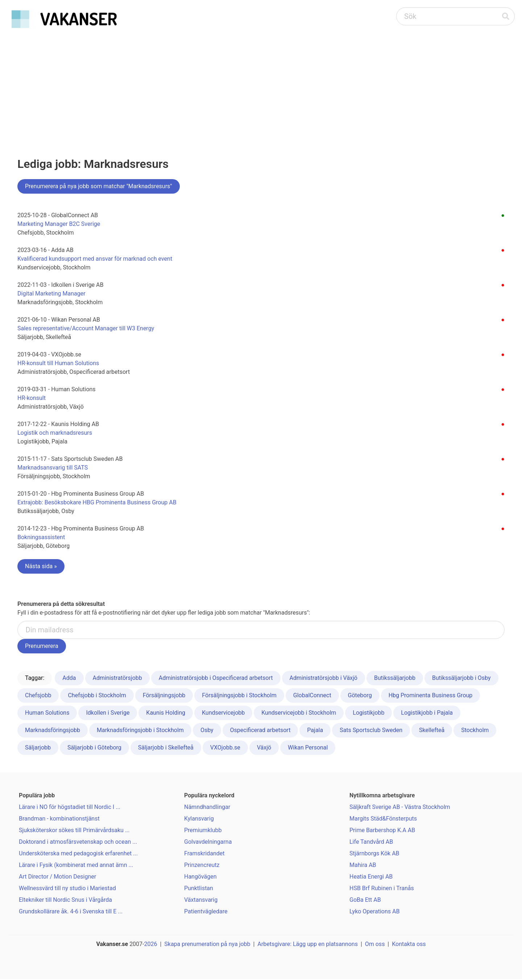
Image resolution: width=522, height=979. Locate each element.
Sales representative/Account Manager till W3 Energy (85, 328)
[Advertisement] (261, 85)
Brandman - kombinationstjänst (59, 818)
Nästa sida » (41, 566)
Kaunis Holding (165, 712)
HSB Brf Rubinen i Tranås (381, 888)
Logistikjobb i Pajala (427, 712)
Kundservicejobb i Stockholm (298, 712)
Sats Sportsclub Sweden (371, 730)
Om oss (375, 944)
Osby (207, 730)
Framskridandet (204, 853)
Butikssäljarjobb (394, 677)
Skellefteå (431, 730)
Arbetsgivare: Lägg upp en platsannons (307, 944)
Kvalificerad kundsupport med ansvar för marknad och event (94, 258)
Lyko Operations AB (374, 911)
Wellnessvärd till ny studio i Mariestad (67, 888)
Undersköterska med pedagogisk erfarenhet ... (78, 853)
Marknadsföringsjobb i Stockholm (140, 730)
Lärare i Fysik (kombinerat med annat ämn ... (76, 865)
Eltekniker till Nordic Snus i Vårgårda (65, 899)
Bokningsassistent (41, 537)
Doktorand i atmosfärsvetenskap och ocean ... (78, 841)
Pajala (315, 730)
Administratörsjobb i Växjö (323, 677)
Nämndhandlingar (207, 807)
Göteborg (360, 695)
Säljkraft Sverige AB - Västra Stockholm (399, 807)
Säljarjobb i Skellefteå (166, 747)
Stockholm (475, 730)
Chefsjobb (38, 695)
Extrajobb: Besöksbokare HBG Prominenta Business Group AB (97, 502)
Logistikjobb (368, 712)
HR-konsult (31, 398)
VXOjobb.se (225, 747)
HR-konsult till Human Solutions (58, 363)
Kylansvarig (199, 818)
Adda (69, 677)
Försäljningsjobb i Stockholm (239, 695)
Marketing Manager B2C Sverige (58, 223)
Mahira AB (362, 865)
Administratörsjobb (117, 677)
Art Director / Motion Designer (57, 876)
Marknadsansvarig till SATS (52, 467)
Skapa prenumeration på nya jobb (207, 944)
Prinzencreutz (202, 865)
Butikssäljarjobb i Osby (461, 677)
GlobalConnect (312, 695)
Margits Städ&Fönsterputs (383, 818)
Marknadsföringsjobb (52, 730)
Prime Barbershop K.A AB (382, 830)
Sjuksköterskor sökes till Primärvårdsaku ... (74, 830)
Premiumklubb (202, 830)
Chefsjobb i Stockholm (97, 695)
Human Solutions (47, 712)
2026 (150, 944)
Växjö (264, 747)
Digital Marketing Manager (51, 293)
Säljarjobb (38, 747)
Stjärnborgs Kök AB (374, 853)
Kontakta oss (409, 944)
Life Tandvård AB (371, 841)
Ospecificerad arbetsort (260, 730)
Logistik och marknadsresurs (54, 432)
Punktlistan (198, 888)
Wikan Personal (308, 747)
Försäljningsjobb (164, 695)
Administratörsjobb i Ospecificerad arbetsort (216, 677)
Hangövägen (200, 876)
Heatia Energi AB (371, 876)
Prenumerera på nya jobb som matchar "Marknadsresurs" (98, 186)
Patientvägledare (206, 911)
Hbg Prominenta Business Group (431, 695)
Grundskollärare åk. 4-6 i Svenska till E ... (71, 911)
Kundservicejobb (223, 712)
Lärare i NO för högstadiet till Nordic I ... (69, 807)
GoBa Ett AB (365, 899)
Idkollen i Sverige (107, 712)
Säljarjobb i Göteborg (94, 747)
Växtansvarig (201, 899)
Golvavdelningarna (208, 841)
